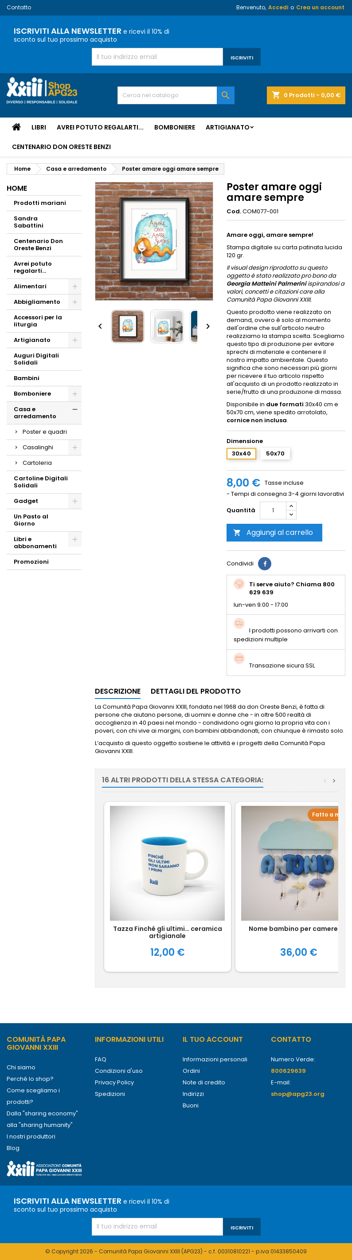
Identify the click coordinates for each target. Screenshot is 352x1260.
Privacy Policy (114, 1082)
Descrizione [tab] (118, 691)
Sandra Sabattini (28, 222)
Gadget (26, 501)
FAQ (100, 1059)
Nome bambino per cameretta (298, 928)
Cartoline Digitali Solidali (41, 482)
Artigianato (228, 127)
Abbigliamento (37, 302)
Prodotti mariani (40, 203)
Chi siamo (21, 1067)
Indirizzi (193, 1094)
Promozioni (31, 561)
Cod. (234, 212)
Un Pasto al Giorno (31, 520)
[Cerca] (176, 95)
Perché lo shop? (30, 1079)
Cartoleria (37, 463)
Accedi (278, 7)
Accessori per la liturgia (38, 321)
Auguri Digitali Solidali (36, 359)
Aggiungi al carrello (273, 532)
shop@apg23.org (298, 1094)
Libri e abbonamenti (35, 542)
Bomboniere (174, 127)
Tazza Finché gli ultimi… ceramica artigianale (167, 932)
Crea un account (320, 7)
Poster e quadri (45, 432)
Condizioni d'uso (119, 1071)
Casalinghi (38, 447)
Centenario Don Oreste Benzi (61, 146)
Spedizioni (110, 1094)
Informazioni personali (215, 1059)
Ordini (191, 1071)
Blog (13, 1148)
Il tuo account (213, 1039)
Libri (38, 127)
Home (17, 188)
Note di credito (204, 1082)
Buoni (191, 1105)
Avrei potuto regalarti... (100, 127)
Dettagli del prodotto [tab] (196, 691)
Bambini (26, 378)
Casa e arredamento (35, 412)
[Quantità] (273, 510)
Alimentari (30, 286)
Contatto (19, 7)
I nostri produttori (31, 1136)
